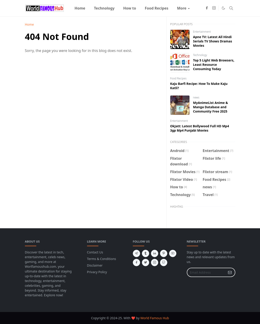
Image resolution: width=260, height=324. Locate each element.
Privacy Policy (97, 272)
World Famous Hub (154, 318)
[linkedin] (154, 253)
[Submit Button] (230, 272)
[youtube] (172, 253)
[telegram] (136, 253)
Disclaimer (95, 265)
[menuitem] (80, 8)
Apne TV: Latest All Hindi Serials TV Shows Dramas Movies (212, 41)
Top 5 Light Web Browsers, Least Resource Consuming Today (213, 64)
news (196, 97)
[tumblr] (145, 253)
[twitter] (145, 262)
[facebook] (206, 8)
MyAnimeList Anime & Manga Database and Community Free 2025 (210, 107)
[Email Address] (206, 272)
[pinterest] (163, 253)
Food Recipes (178, 78)
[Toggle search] (231, 8)
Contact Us (95, 252)
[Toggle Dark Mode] (223, 8)
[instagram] (214, 8)
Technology (200, 55)
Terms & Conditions (101, 259)
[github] (163, 262)
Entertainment (202, 32)
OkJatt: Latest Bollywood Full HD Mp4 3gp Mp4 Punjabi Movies (199, 128)
